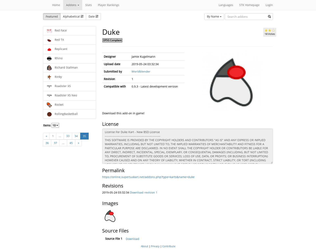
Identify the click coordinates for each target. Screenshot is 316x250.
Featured (52, 16)
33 (68, 136)
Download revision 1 (143, 192)
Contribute (168, 246)
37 (55, 143)
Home (56, 5)
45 (71, 143)
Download (132, 239)
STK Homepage (249, 5)
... (60, 136)
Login (269, 5)
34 (76, 136)
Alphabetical (73, 16)
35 (84, 136)
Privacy (155, 246)
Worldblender (141, 71)
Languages (226, 5)
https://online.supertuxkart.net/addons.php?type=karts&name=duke (148, 177)
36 (47, 143)
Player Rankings (108, 5)
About (144, 246)
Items (51, 125)
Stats (88, 5)
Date (93, 16)
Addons (72, 5)
